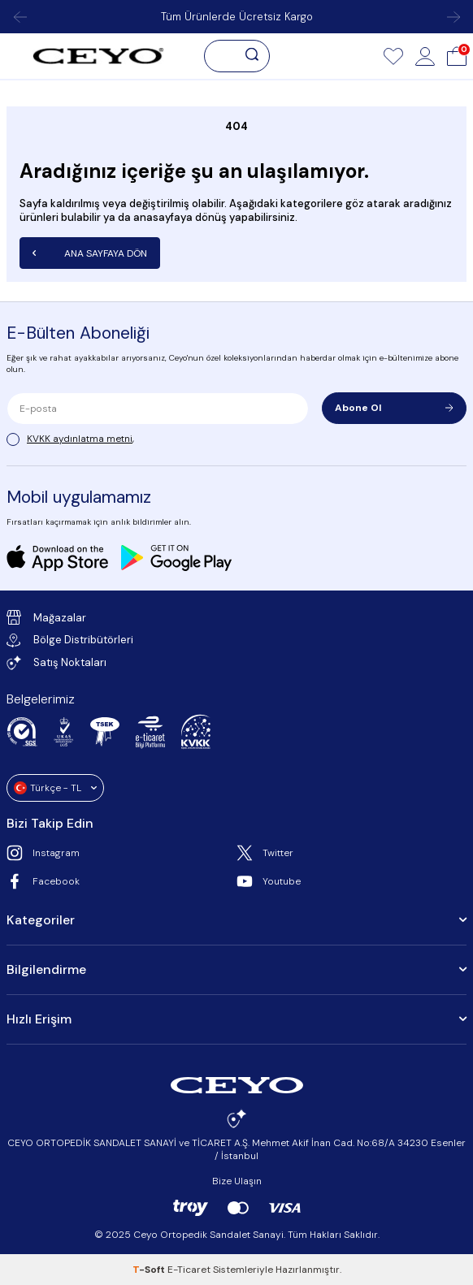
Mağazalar (46, 617)
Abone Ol (394, 407)
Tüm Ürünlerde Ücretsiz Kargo (237, 17)
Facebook (43, 881)
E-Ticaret (188, 1269)
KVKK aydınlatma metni (79, 438)
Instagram (43, 853)
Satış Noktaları (56, 662)
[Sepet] (456, 56)
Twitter (264, 853)
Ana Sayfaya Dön (90, 253)
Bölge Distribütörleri (70, 640)
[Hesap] (425, 56)
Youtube (268, 881)
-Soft (149, 1269)
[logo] (98, 56)
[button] (20, 17)
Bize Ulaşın (237, 1181)
